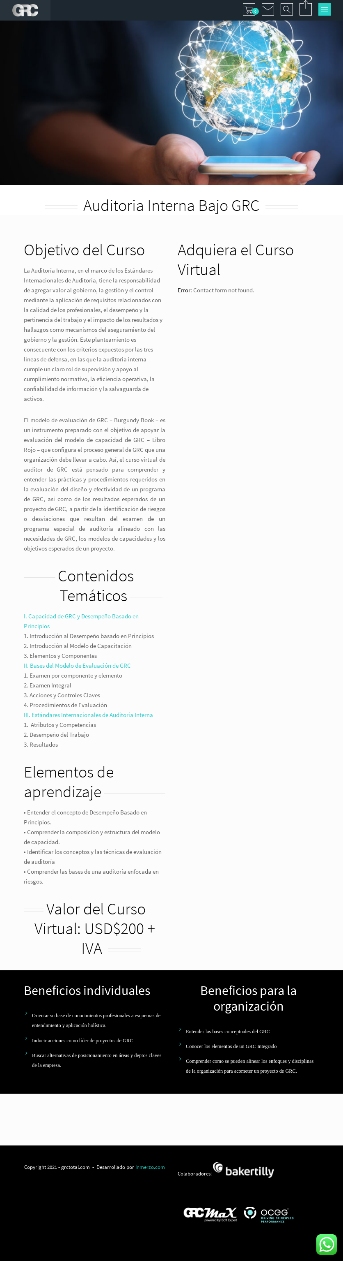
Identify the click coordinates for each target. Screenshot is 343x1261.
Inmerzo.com (150, 1167)
